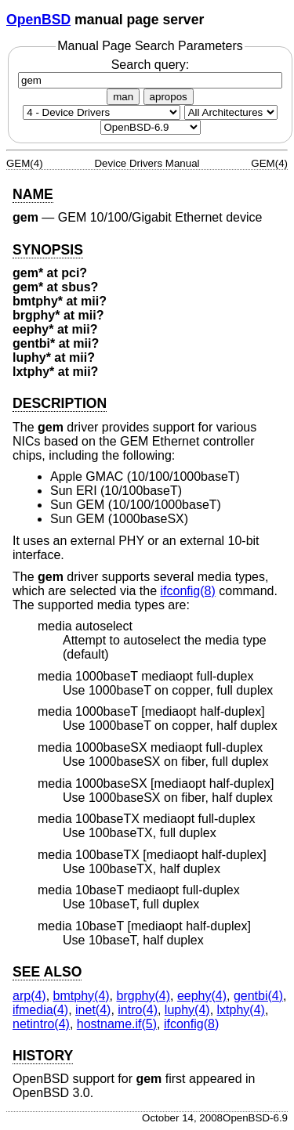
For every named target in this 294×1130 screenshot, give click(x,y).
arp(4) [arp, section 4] (29, 995)
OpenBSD (38, 19)
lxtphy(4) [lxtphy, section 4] (241, 1009)
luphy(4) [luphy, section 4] (187, 1009)
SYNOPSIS (48, 250)
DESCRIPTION (60, 403)
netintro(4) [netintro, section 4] (41, 1024)
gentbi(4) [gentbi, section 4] (258, 995)
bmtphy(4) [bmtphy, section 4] (81, 995)
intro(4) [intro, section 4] (138, 1009)
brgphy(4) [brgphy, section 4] (143, 995)
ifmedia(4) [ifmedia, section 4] (40, 1009)
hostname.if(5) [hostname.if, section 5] (117, 1024)
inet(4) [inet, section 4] (93, 1009)
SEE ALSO (47, 972)
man (123, 97)
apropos (168, 97)
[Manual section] (101, 112)
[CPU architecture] (231, 112)
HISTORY (43, 1055)
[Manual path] (150, 127)
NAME (33, 194)
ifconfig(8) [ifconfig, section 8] (188, 590)
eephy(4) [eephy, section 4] (202, 995)
